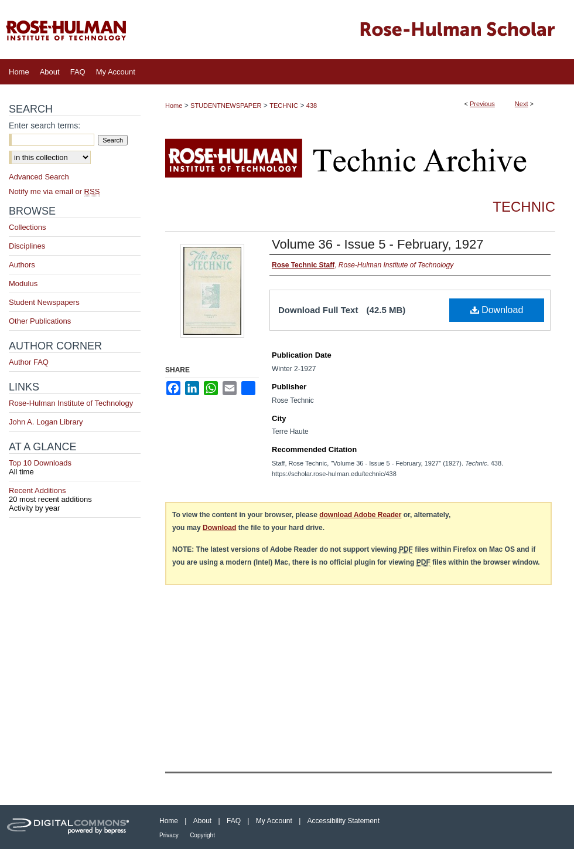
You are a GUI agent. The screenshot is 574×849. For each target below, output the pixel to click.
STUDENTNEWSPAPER (225, 105)
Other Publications (40, 321)
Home (173, 105)
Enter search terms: (44, 125)
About (202, 821)
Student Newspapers (44, 302)
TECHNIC (283, 105)
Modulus (23, 283)
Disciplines (27, 246)
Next (521, 103)
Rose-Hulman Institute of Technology (71, 403)
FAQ (234, 821)
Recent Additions (75, 495)
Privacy (169, 835)
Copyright (202, 835)
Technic (524, 207)
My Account (274, 821)
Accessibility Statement (344, 821)
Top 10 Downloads (75, 467)
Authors (22, 264)
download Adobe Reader (360, 515)
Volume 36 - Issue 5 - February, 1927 (378, 244)
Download (497, 310)
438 (311, 105)
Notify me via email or (54, 191)
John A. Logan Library (46, 421)
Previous (482, 103)
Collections (27, 227)
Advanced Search (39, 176)
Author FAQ (29, 362)
